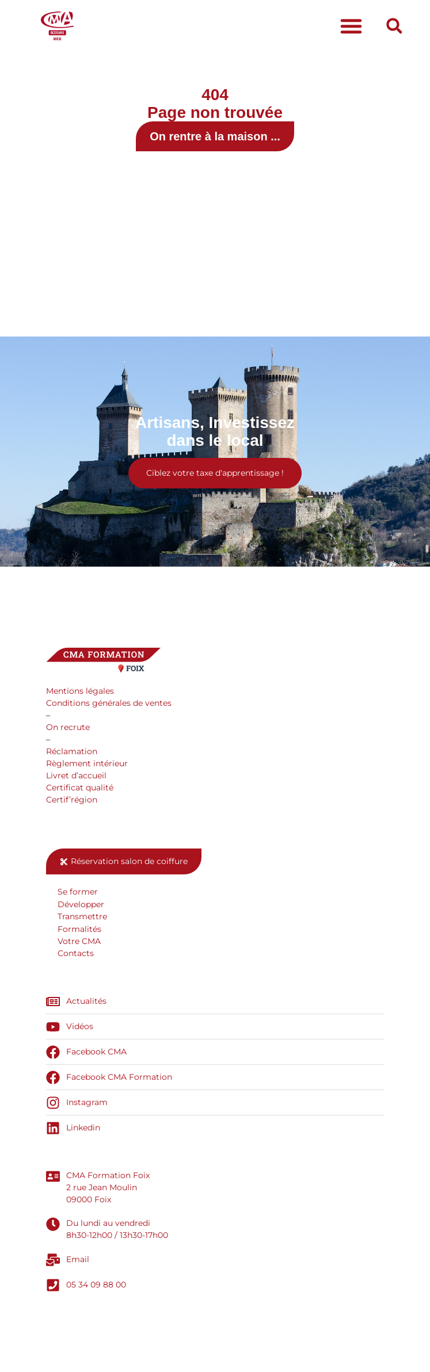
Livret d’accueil (76, 775)
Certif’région (71, 799)
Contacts (76, 953)
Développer (81, 904)
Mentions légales (80, 691)
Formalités (79, 929)
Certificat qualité (79, 787)
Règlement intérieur (87, 763)
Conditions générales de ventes (109, 703)
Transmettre (82, 916)
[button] (351, 26)
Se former (78, 891)
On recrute (68, 727)
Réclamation (71, 751)
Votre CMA (79, 941)
